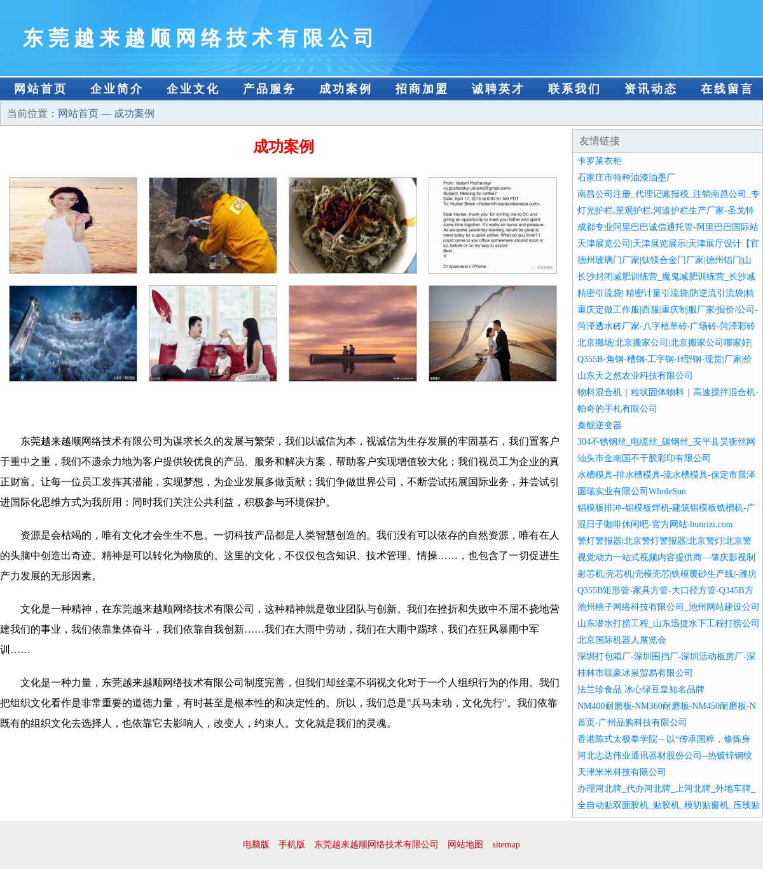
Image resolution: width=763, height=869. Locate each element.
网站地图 (465, 844)
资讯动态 (651, 89)
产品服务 (269, 89)
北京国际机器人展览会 (621, 640)
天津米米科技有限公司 (621, 772)
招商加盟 (422, 89)
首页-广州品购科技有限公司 (632, 722)
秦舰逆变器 (599, 425)
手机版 (291, 844)
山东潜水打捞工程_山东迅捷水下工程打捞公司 (668, 623)
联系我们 (574, 89)
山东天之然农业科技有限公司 (635, 376)
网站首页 (40, 89)
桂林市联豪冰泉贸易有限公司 (635, 673)
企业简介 (117, 89)
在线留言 (727, 89)
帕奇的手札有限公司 (617, 409)
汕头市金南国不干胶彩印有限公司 (644, 458)
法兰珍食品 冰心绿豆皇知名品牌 (641, 689)
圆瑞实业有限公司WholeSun (631, 491)
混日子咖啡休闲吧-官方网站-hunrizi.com (655, 524)
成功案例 (346, 89)
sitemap (506, 844)
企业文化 (193, 89)
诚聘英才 (498, 89)
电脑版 (256, 844)
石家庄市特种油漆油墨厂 (626, 177)
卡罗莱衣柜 (599, 161)
